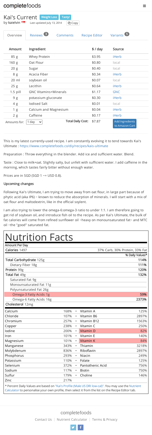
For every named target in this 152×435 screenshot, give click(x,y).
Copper (10, 326)
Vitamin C (87, 326)
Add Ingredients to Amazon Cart (124, 123)
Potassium (13, 360)
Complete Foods (22, 6)
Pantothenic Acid (93, 365)
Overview (14, 35)
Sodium (11, 370)
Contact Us (43, 419)
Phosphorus (14, 355)
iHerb (117, 56)
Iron (8, 335)
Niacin (85, 355)
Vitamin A (87, 311)
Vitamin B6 (88, 316)
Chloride (11, 316)
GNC (116, 92)
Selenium (12, 365)
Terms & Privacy (104, 419)
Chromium (13, 321)
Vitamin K (87, 340)
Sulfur (10, 375)
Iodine (10, 331)
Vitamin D (87, 331)
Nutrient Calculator (72, 419)
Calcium (11, 311)
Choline (86, 375)
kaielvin (14, 22)
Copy (73, 23)
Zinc (8, 380)
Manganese (14, 345)
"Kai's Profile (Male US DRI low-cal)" (79, 386)
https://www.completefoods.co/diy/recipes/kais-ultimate (64, 146)
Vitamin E (87, 335)
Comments (65, 35)
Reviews (39, 34)
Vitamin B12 (89, 321)
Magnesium (14, 340)
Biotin (84, 370)
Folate (85, 360)
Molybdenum (15, 350)
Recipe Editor (92, 35)
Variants (120, 34)
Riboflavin (88, 350)
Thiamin (86, 345)
